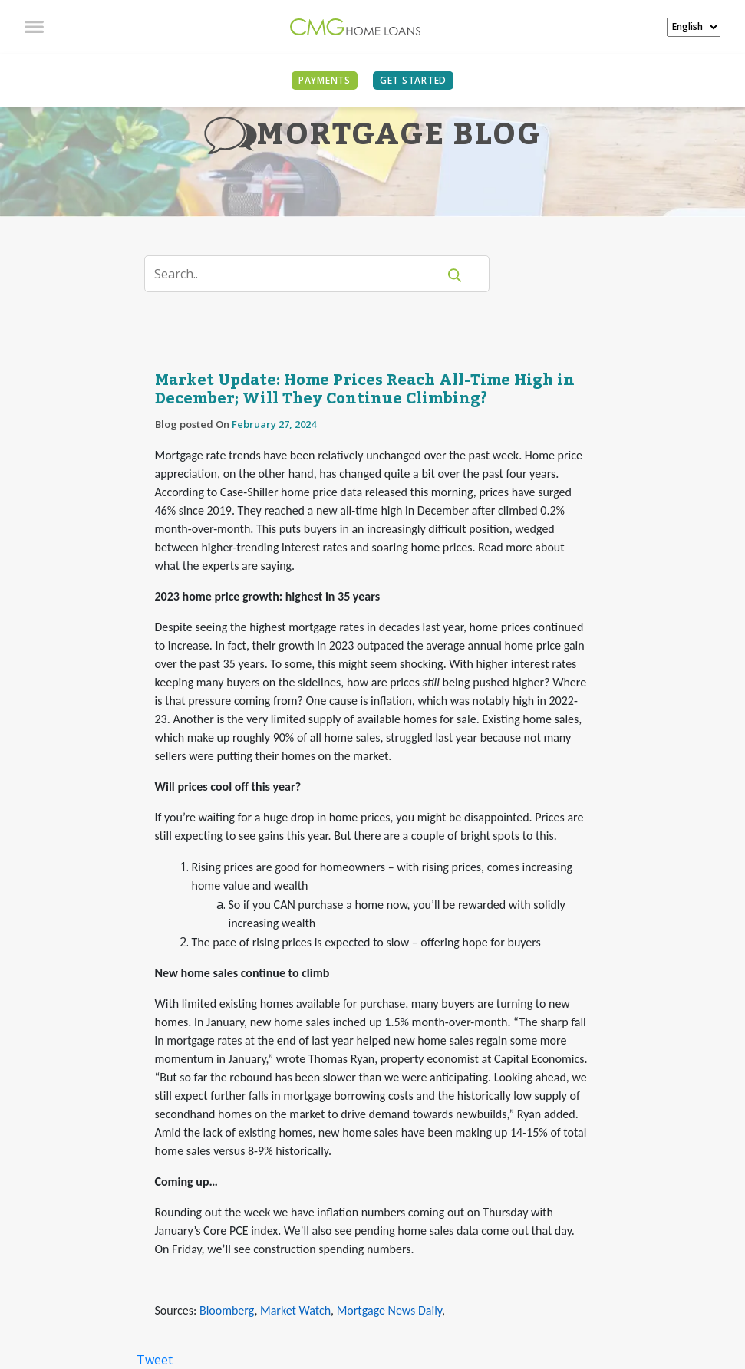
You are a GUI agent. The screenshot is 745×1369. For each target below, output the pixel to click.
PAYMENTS (324, 80)
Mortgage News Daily (389, 1310)
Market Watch (295, 1310)
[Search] (300, 274)
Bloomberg (226, 1310)
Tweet (155, 1359)
